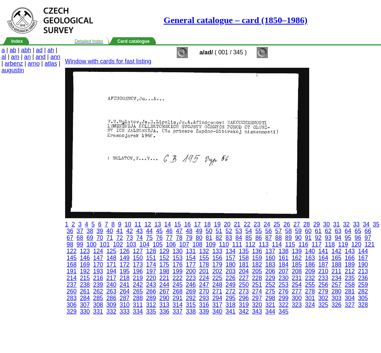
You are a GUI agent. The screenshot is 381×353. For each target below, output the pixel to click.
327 (350, 305)
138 (284, 251)
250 (244, 285)
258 (350, 285)
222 (178, 278)
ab (13, 50)
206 (270, 271)
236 (363, 278)
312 (151, 305)
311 (138, 305)
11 (138, 224)
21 (237, 224)
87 (268, 238)
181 (244, 264)
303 (337, 298)
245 (178, 285)
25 (276, 224)
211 (337, 271)
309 (111, 305)
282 (363, 291)
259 (363, 285)
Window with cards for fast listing (108, 61)
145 (72, 258)
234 (337, 278)
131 (191, 251)
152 (164, 258)
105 (158, 244)
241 (124, 285)
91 (308, 238)
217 (111, 278)
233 (323, 278)
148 (111, 258)
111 (237, 244)
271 (217, 291)
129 (164, 251)
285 (98, 298)
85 (248, 238)
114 (277, 244)
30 (326, 224)
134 (230, 251)
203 (230, 271)
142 (337, 251)
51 (218, 231)
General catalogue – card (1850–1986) (236, 20)
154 (191, 258)
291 (178, 298)
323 (297, 305)
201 (204, 271)
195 (124, 271)
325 (323, 305)
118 (330, 244)
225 (217, 278)
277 (297, 291)
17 (197, 224)
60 (308, 231)
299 (284, 298)
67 (70, 238)
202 (217, 271)
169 (85, 264)
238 (85, 285)
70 (99, 238)
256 (323, 285)
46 (169, 231)
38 (89, 231)
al (3, 57)
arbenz (14, 63)
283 (72, 298)
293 (204, 298)
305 (363, 298)
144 (363, 251)
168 (72, 264)
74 (139, 238)
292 (191, 298)
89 (288, 238)
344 (270, 311)
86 (258, 238)
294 (217, 298)
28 (306, 224)
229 (270, 278)
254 (297, 285)
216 (98, 278)
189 (350, 264)
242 (138, 285)
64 (348, 231)
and (41, 57)
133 (217, 251)
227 (244, 278)
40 (109, 231)
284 (85, 298)
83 (228, 238)
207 (284, 271)
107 (184, 244)
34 (366, 224)
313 (164, 305)
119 (343, 244)
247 (204, 285)
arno (34, 63)
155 (204, 258)
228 (257, 278)
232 (310, 278)
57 (278, 231)
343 (257, 311)
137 (270, 251)
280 (337, 291)
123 (85, 251)
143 (350, 251)
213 (363, 271)
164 (323, 258)
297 (257, 298)
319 (244, 305)
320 (257, 305)
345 (284, 311)
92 (318, 238)
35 (376, 224)
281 (350, 291)
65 (358, 231)
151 (151, 258)
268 (178, 291)
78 (179, 238)
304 (350, 298)
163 (310, 258)
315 (191, 305)
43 (139, 231)
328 (363, 305)
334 (138, 311)
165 (337, 258)
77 (169, 238)
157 (230, 258)
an (27, 57)
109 (211, 244)
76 (159, 238)
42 (129, 231)
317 (217, 305)
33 (356, 224)
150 (138, 258)
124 (98, 251)
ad (39, 50)
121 (370, 244)
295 (230, 298)
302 (323, 298)
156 (217, 258)
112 (251, 244)
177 (191, 264)
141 (323, 251)
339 (204, 311)
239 (98, 285)
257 (337, 285)
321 (270, 305)
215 (85, 278)
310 (124, 305)
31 (336, 224)
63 (338, 231)
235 (350, 278)
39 (99, 231)
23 (257, 224)
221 (164, 278)
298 (270, 298)
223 (191, 278)
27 (297, 224)
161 (284, 258)
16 (187, 224)
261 (85, 291)
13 (157, 224)
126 (124, 251)
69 (89, 238)
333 (124, 311)
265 (138, 291)
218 (124, 278)
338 (191, 311)
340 (217, 311)
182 (257, 264)
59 (298, 231)
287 (124, 298)
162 (297, 258)
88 (278, 238)
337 (178, 311)
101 (105, 244)
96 (358, 238)
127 (138, 251)
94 (338, 238)
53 (239, 231)
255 (310, 285)
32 (346, 224)
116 (303, 244)
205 (257, 271)
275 (270, 291)
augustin (12, 70)
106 (171, 244)
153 (178, 258)
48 (189, 231)
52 (228, 231)
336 (164, 311)
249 (230, 285)
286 (111, 298)
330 (85, 311)
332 (111, 311)
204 (244, 271)
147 (98, 258)
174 (151, 264)
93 (328, 238)
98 (70, 244)
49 (199, 231)
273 (244, 291)
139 (297, 251)
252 (270, 285)
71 (109, 238)
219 (138, 278)
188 (337, 264)
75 (149, 238)
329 (72, 311)
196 (138, 271)
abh (26, 50)
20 (227, 224)
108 (197, 244)
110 (224, 244)
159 (257, 258)
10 (128, 224)
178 (204, 264)
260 (72, 291)
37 (80, 231)
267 (164, 291)
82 (218, 238)
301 (310, 298)
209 (310, 271)
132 (204, 251)
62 (328, 231)
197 (151, 271)
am (15, 57)
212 (350, 271)
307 (85, 305)
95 (348, 238)
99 (80, 244)
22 (247, 224)
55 (258, 231)
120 (356, 244)
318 (230, 305)
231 (297, 278)
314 (178, 305)
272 (230, 291)
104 (145, 244)
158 (244, 258)
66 (368, 231)
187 (323, 264)
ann (55, 57)
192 (85, 271)
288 (138, 298)
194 (111, 271)
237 (72, 285)
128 (151, 251)
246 (191, 285)
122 (72, 251)
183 (270, 264)
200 (191, 271)
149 (124, 258)
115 (290, 244)
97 (368, 238)
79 (189, 238)
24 (266, 224)
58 (288, 231)
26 (287, 224)
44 (149, 231)
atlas (51, 63)
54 (248, 231)
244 (164, 285)
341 (230, 311)
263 (111, 291)
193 (98, 271)
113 (264, 244)
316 (204, 305)
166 (350, 258)
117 (317, 244)
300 (297, 298)
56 (268, 231)
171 (111, 264)
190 (363, 264)
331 (98, 311)
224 (204, 278)
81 (209, 238)
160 (270, 258)
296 (244, 298)
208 (297, 271)
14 (167, 224)
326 (337, 305)
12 (147, 224)
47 (179, 231)
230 (284, 278)
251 (257, 285)
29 (316, 224)
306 (72, 305)
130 (178, 251)
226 (230, 278)
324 (310, 305)
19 (217, 224)
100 (91, 244)
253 (284, 285)
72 (119, 238)
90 (298, 238)
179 (217, 264)
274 (257, 291)
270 (204, 291)
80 (199, 238)
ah (50, 50)
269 (191, 291)
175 (164, 264)
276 (284, 291)
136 (257, 251)
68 (80, 238)
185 (297, 264)
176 (178, 264)
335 (151, 311)
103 (131, 244)
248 (217, 285)
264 (124, 291)
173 (138, 264)
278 (310, 291)
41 (119, 231)
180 (230, 264)
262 (98, 291)
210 (323, 271)
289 (151, 298)
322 (284, 305)
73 (129, 238)
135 (244, 251)
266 (151, 291)
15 (177, 224)
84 (239, 238)
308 (98, 305)
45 (159, 231)
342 (244, 311)
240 (111, 285)
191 (72, 271)
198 (164, 271)
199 (178, 271)
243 (151, 285)
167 (363, 258)
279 (323, 291)
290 (164, 298)
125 (111, 251)
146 (85, 258)
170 (98, 264)
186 (310, 264)
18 (207, 224)
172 (124, 264)
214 (72, 278)
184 (284, 264)
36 (70, 231)
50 (209, 231)
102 (118, 244)
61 (318, 231)
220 (151, 278)
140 (310, 251)
